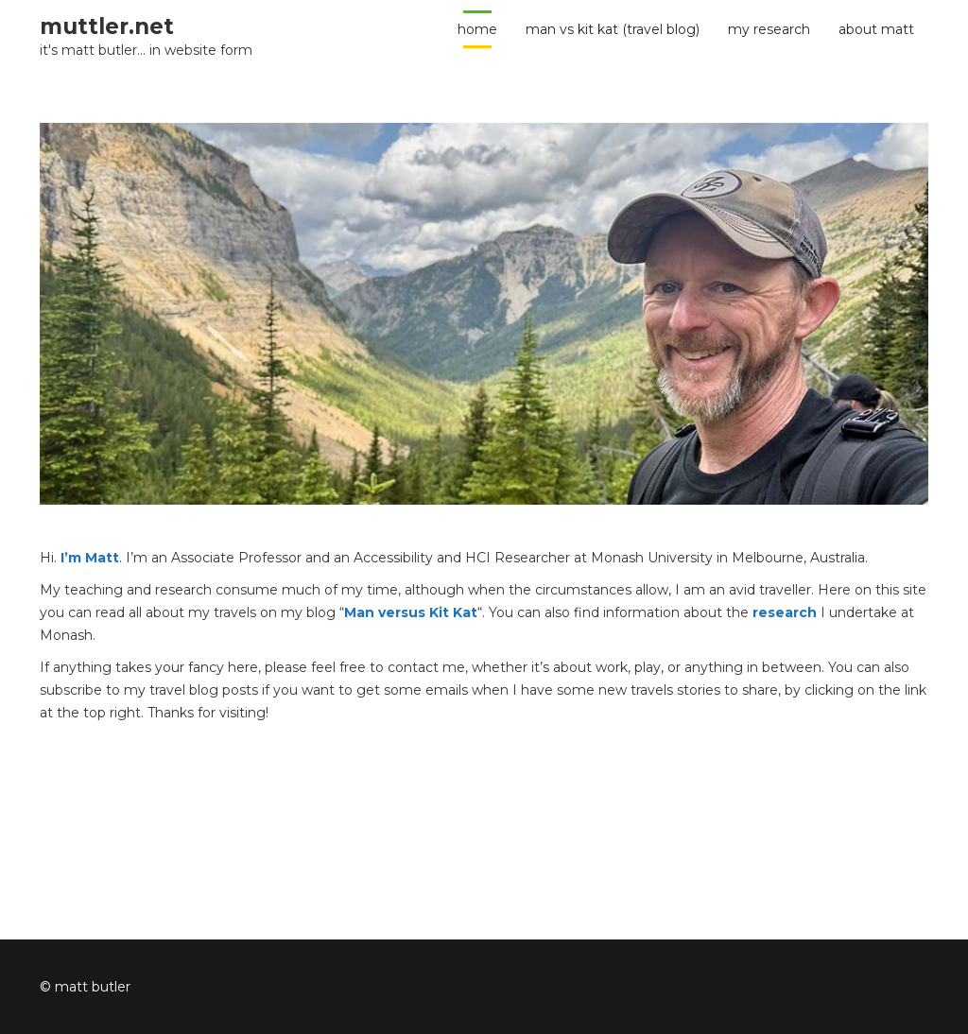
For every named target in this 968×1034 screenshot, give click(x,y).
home (477, 29)
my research (769, 29)
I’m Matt (89, 557)
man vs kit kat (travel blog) (613, 29)
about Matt (876, 29)
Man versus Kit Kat (410, 612)
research (784, 612)
